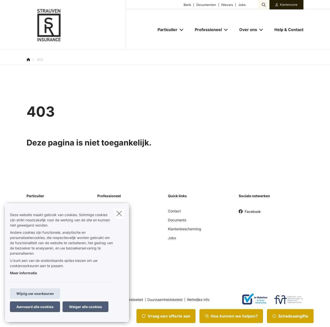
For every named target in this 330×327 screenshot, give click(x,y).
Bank (187, 4)
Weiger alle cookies (85, 307)
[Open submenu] (182, 30)
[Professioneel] (206, 29)
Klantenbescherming (184, 229)
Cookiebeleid (132, 299)
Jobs (242, 4)
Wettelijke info (198, 299)
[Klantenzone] (286, 4)
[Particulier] (166, 29)
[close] (119, 213)
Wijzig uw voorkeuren (35, 293)
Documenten (206, 4)
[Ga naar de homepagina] (76, 25)
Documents (177, 220)
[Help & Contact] (286, 29)
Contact (174, 211)
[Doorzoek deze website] (263, 4)
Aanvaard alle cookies (35, 307)
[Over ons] (246, 29)
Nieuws (227, 4)
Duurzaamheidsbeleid (165, 299)
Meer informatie (23, 273)
